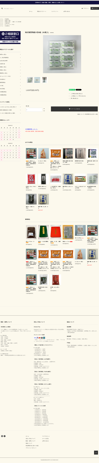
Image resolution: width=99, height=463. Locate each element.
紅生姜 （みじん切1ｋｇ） (54, 288)
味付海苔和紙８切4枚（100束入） (91, 187)
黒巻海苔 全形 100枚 (79, 160)
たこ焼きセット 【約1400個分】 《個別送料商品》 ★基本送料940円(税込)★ (31, 263)
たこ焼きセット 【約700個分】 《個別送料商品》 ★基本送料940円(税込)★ (31, 163)
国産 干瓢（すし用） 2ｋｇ (68, 187)
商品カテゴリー (42, 11)
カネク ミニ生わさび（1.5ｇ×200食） (80, 187)
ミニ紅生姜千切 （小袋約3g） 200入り (55, 187)
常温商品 (7, 19)
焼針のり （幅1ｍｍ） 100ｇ (30, 207)
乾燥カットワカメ (67, 241)
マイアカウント (46, 436)
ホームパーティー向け (9, 24)
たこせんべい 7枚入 (42, 160)
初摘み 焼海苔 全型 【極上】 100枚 (68, 161)
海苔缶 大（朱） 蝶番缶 (55, 242)
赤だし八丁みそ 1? (30, 242)
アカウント (86, 8)
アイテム (94, 8)
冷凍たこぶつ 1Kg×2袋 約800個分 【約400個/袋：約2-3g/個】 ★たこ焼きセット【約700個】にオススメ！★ (55, 164)
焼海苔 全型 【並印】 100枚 (92, 161)
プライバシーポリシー (31, 447)
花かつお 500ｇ (79, 237)
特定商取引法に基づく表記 (91, 114)
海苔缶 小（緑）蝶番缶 (43, 242)
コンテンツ (55, 11)
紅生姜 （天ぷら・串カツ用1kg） (31, 187)
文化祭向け (7, 25)
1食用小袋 (7, 23)
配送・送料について (30, 441)
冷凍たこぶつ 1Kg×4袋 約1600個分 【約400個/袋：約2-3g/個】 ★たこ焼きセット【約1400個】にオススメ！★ (55, 265)
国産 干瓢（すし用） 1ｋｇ (43, 207)
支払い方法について (30, 438)
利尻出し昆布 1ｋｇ (42, 186)
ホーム (30, 11)
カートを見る (45, 438)
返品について (81, 114)
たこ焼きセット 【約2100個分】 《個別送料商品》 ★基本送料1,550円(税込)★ (92, 240)
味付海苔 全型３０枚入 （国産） (43, 288)
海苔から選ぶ (8, 20)
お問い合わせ (66, 11)
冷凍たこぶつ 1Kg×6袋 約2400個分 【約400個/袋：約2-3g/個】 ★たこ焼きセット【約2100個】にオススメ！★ (43, 265)
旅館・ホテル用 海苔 (17, 21)
